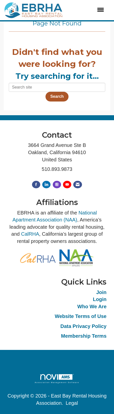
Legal (72, 403)
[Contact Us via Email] (77, 184)
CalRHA (30, 234)
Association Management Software (57, 378)
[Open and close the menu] (86, 10)
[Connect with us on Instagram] (57, 184)
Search (57, 96)
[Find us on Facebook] (36, 184)
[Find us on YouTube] (67, 184)
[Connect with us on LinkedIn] (46, 184)
